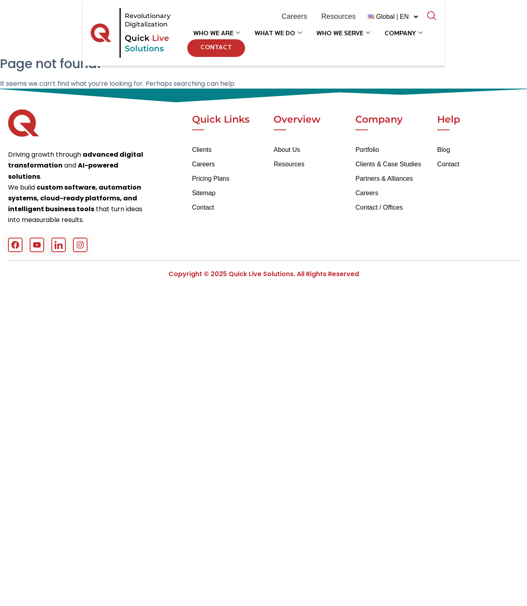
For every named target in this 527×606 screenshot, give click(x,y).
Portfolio (367, 149)
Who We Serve (340, 42)
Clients (202, 149)
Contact (456, 42)
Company (400, 42)
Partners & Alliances (384, 178)
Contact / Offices (379, 207)
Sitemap (204, 193)
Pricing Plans (210, 178)
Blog (443, 149)
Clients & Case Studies (388, 164)
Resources (289, 164)
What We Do (274, 42)
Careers (203, 164)
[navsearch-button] (480, 22)
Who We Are (213, 42)
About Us (287, 149)
